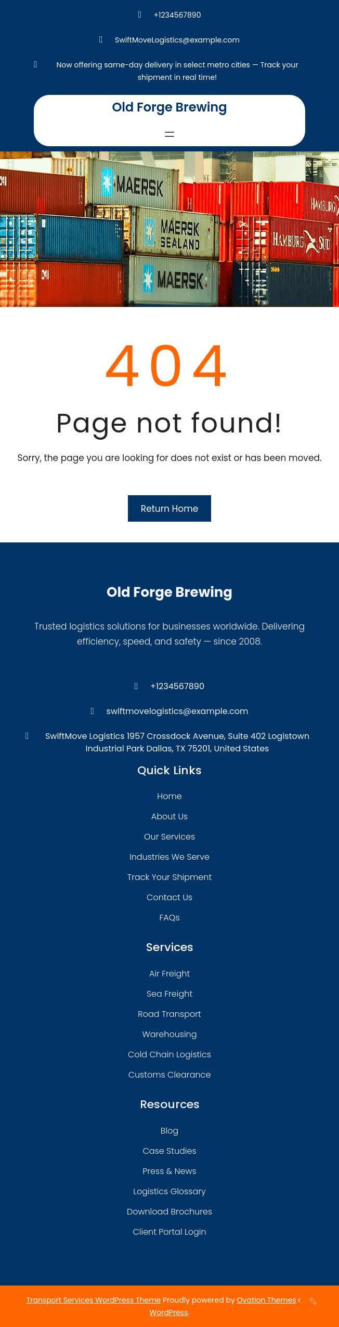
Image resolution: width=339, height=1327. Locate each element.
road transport (169, 1014)
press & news (169, 1171)
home (169, 796)
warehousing (169, 1034)
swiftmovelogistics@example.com (178, 711)
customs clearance (169, 1075)
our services (169, 837)
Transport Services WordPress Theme (94, 1300)
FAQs (169, 918)
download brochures (169, 1212)
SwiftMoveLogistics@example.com (177, 40)
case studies (169, 1151)
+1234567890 (177, 15)
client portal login (169, 1232)
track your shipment (169, 877)
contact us (169, 897)
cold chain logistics (169, 1054)
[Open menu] (169, 134)
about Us (169, 816)
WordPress (169, 1312)
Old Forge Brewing (169, 107)
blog (169, 1131)
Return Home (169, 508)
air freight (169, 974)
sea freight (169, 994)
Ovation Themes (266, 1300)
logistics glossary (169, 1191)
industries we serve (169, 857)
